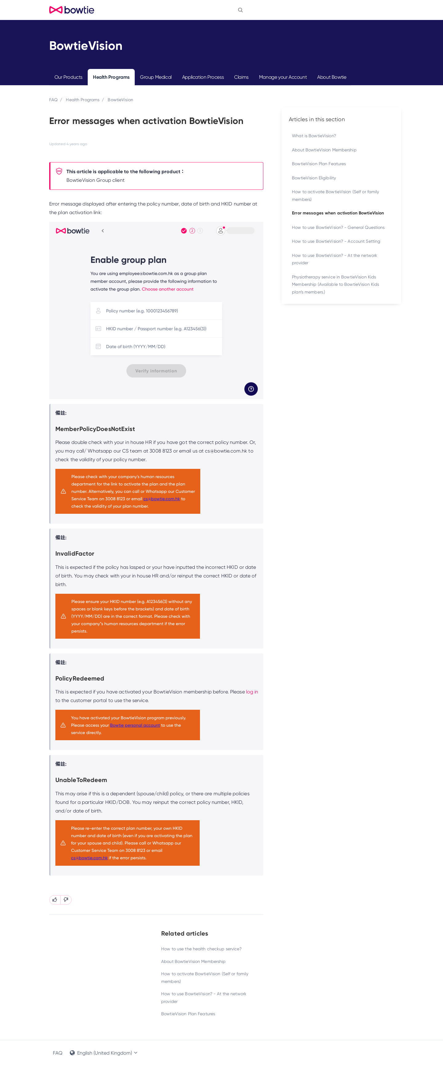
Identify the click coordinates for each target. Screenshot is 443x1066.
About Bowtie (331, 77)
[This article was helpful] (55, 899)
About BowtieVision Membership (193, 961)
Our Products (68, 77)
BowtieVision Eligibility (314, 177)
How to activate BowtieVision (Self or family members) (204, 977)
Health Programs (111, 77)
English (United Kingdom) (104, 1053)
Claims (241, 77)
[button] (240, 10)
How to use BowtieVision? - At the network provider (203, 997)
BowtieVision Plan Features (188, 1013)
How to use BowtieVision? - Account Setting (336, 241)
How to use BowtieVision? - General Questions (338, 227)
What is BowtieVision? (314, 135)
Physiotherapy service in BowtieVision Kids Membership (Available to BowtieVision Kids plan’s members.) (335, 284)
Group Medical (156, 77)
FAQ (53, 99)
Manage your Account (283, 77)
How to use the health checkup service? (201, 948)
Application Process (203, 77)
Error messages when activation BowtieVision (338, 213)
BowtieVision (120, 99)
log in (252, 692)
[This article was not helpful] (66, 899)
